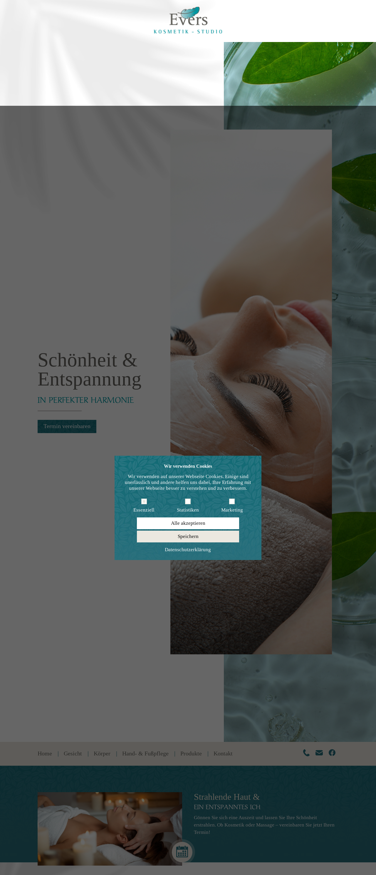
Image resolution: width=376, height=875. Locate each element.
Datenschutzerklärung (188, 444)
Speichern (188, 430)
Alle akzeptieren (188, 417)
